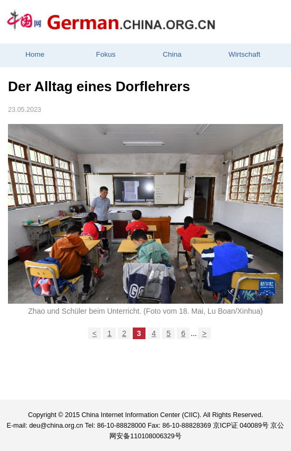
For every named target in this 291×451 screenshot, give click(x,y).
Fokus (106, 54)
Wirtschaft (244, 54)
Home (35, 54)
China (171, 54)
